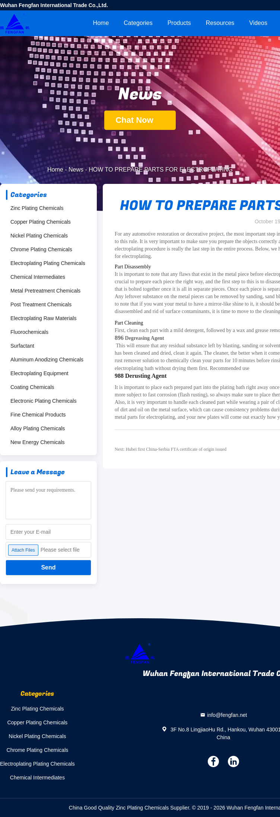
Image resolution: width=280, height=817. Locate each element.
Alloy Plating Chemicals (37, 428)
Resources (220, 23)
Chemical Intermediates (37, 277)
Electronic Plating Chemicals (43, 401)
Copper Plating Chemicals (40, 222)
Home (101, 23)
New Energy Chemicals (37, 442)
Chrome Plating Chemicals (41, 249)
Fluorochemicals (29, 332)
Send (48, 567)
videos (258, 23)
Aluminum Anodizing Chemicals (46, 360)
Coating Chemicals (32, 387)
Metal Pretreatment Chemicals (45, 291)
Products (179, 23)
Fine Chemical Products (38, 415)
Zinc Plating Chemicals (36, 208)
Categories (138, 23)
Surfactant (22, 346)
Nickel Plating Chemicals (39, 236)
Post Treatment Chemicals (40, 304)
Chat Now (140, 120)
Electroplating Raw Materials (43, 318)
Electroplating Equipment (39, 373)
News (76, 169)
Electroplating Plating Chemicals (47, 263)
